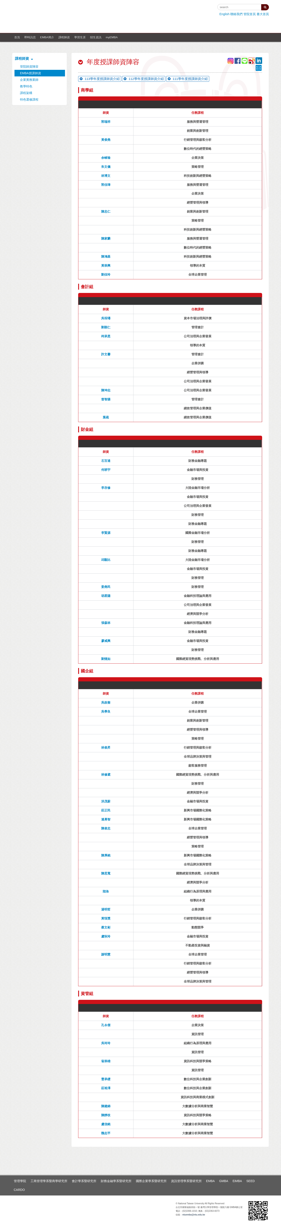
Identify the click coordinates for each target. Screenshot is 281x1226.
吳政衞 (105, 702)
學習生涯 (80, 37)
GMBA (223, 1181)
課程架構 (26, 93)
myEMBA (112, 37)
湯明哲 (105, 909)
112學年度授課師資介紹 (144, 79)
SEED (250, 1181)
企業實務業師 (29, 79)
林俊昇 (105, 747)
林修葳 (105, 774)
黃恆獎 (105, 918)
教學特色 (26, 86)
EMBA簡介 (47, 37)
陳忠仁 (105, 211)
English (224, 14)
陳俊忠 (105, 828)
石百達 (105, 460)
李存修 (105, 487)
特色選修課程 (29, 99)
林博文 (105, 175)
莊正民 (105, 810)
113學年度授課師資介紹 (100, 79)
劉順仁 (105, 327)
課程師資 (64, 37)
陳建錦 (105, 1106)
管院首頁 (249, 14)
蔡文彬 (105, 927)
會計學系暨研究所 (84, 1181)
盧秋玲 (105, 936)
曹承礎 (105, 1079)
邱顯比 (105, 560)
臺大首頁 (263, 14)
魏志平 (105, 1133)
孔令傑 (105, 1025)
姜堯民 (105, 587)
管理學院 (20, 1181)
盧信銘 (105, 1124)
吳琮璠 (105, 318)
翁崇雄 (105, 1061)
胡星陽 (105, 596)
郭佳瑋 (105, 184)
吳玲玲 (105, 1043)
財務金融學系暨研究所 (116, 1181)
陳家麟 (105, 238)
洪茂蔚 (105, 801)
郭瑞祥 (105, 121)
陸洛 (106, 891)
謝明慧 (105, 954)
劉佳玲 (105, 274)
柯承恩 (105, 336)
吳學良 (105, 711)
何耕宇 (105, 469)
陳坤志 (105, 390)
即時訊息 (30, 37)
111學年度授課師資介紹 (188, 79)
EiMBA (237, 1181)
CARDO (19, 1190)
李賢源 (105, 532)
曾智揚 (105, 399)
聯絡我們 (236, 14)
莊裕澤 (105, 1088)
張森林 (105, 623)
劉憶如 (105, 659)
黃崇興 (105, 265)
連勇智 (105, 819)
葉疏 (106, 417)
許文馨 (105, 354)
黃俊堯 (105, 139)
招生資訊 (95, 37)
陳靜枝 (105, 1115)
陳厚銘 (105, 855)
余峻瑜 (105, 157)
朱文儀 (105, 166)
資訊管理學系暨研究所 (186, 1181)
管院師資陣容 (29, 66)
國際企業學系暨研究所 (151, 1181)
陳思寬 (105, 873)
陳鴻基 (105, 256)
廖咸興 (105, 641)
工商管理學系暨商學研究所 (49, 1181)
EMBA (210, 1181)
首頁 (17, 37)
